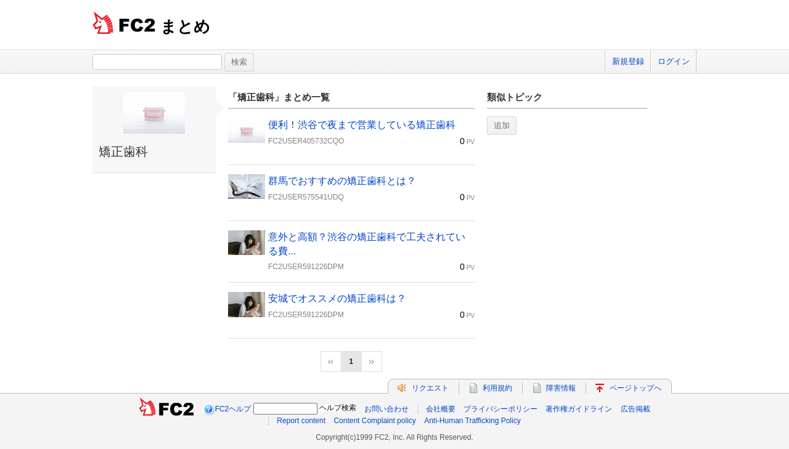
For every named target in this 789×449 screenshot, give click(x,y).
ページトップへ (635, 388)
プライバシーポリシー (501, 409)
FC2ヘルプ (233, 409)
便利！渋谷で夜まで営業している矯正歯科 (362, 124)
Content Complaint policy (374, 420)
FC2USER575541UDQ (306, 197)
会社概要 (441, 409)
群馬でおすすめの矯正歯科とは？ (342, 181)
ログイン (674, 61)
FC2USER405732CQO (306, 141)
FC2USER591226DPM (306, 266)
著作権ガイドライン (579, 409)
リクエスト (430, 388)
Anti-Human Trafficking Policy (472, 420)
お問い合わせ (386, 409)
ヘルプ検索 (337, 407)
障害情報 (561, 388)
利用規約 (497, 388)
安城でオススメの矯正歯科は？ (337, 298)
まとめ (185, 26)
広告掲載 (635, 409)
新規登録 (628, 61)
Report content (301, 420)
